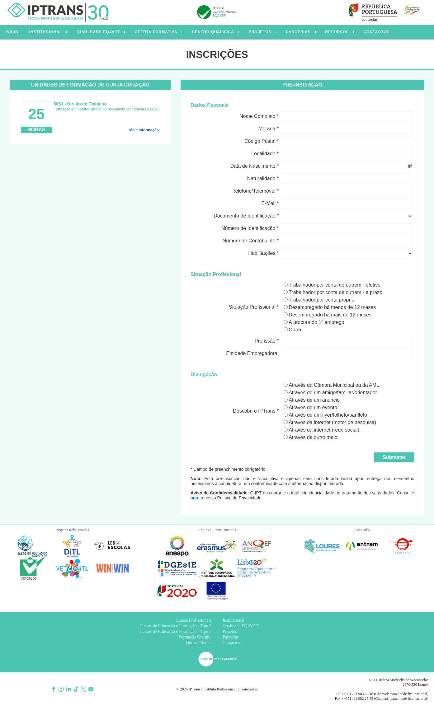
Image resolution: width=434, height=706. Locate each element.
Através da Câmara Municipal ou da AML (334, 385)
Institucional (233, 620)
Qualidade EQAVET (240, 626)
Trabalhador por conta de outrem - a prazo (335, 292)
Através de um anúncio (314, 400)
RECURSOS (337, 32)
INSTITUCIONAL (45, 32)
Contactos (231, 642)
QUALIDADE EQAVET (98, 32)
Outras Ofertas (198, 642)
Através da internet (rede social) (324, 429)
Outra (295, 329)
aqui (195, 497)
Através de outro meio (313, 437)
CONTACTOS (377, 32)
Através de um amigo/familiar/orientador (333, 392)
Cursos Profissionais (193, 620)
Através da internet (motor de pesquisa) (332, 422)
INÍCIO (12, 32)
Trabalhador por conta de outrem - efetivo (334, 285)
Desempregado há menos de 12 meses (332, 307)
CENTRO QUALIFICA (213, 32)
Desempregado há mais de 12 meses (330, 314)
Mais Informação (144, 130)
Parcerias (230, 637)
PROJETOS (260, 32)
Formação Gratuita (195, 637)
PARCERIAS (298, 32)
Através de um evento (313, 407)
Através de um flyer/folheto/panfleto (328, 415)
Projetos (230, 631)
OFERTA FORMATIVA (155, 32)
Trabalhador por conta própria (321, 299)
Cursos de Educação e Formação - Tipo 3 (175, 626)
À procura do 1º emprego (316, 322)
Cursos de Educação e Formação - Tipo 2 (175, 631)
